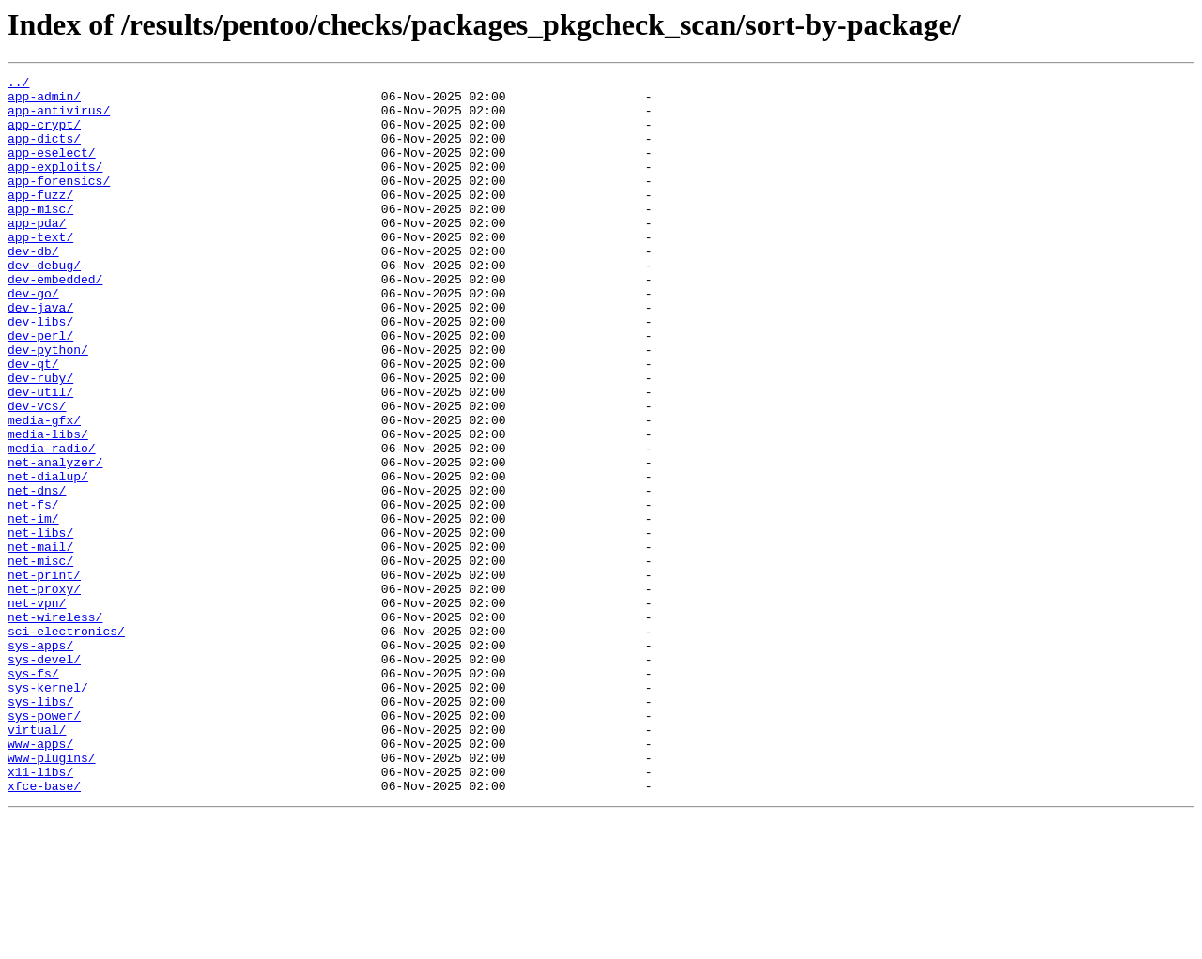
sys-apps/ (40, 760)
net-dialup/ (48, 557)
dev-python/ (48, 405)
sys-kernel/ (48, 810)
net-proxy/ (44, 692)
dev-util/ (40, 456)
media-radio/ (52, 523)
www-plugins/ (52, 895)
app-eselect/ (52, 168)
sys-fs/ (33, 793)
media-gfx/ (44, 489)
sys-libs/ (40, 827)
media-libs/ (48, 506)
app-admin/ (44, 101)
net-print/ (44, 675)
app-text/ (40, 270)
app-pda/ (37, 253)
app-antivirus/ (59, 118)
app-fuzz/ (40, 219)
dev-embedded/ (55, 320)
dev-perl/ (40, 388)
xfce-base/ (44, 929)
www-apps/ (40, 878)
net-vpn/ (37, 709)
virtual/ (37, 861)
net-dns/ (37, 574)
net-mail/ (40, 641)
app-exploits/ (55, 185)
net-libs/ (40, 624)
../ (18, 84)
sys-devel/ (44, 777)
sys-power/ (44, 844)
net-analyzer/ (55, 540)
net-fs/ (33, 591)
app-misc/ (40, 236)
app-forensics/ (59, 202)
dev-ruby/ (40, 439)
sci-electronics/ (66, 743)
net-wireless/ (55, 726)
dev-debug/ (44, 304)
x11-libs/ (40, 912)
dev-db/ (33, 287)
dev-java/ (40, 354)
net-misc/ (40, 658)
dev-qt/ (33, 422)
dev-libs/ (40, 371)
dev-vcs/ (37, 472)
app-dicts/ (44, 152)
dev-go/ (33, 337)
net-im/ (33, 608)
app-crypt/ (44, 135)
